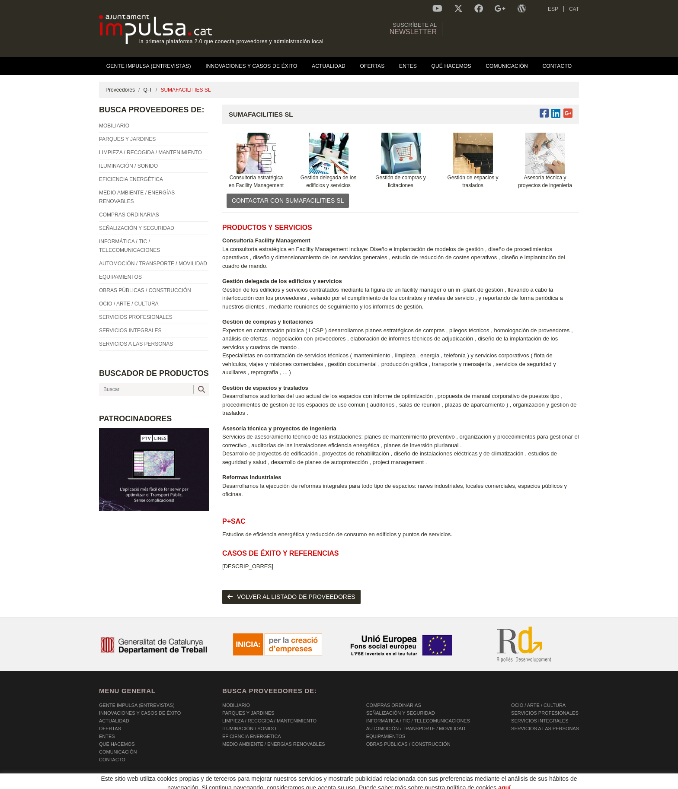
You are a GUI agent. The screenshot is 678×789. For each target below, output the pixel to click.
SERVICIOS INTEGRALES (539, 720)
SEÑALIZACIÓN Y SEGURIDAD (400, 713)
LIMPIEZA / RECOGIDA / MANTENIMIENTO (269, 720)
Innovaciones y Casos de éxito (140, 713)
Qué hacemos (117, 744)
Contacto (112, 759)
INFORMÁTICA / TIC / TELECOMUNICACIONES (418, 720)
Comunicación (118, 751)
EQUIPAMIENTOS (386, 736)
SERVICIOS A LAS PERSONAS (545, 728)
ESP (553, 9)
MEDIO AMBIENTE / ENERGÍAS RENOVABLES (273, 744)
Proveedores (120, 90)
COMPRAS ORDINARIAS (393, 705)
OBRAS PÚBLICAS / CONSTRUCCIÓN (408, 744)
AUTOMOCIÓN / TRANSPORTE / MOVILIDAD (415, 728)
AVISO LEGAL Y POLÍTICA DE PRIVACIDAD (210, 783)
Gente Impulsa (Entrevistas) (137, 705)
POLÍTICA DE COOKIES (125, 783)
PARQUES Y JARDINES (248, 713)
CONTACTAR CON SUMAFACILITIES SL (288, 200)
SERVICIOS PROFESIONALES (545, 713)
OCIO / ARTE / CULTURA (538, 705)
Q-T (147, 90)
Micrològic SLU (528, 784)
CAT (574, 9)
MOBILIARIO (236, 705)
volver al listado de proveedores (291, 596)
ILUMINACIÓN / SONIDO (249, 728)
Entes (107, 736)
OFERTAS (110, 728)
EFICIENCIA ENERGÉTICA (251, 736)
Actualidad (114, 720)
